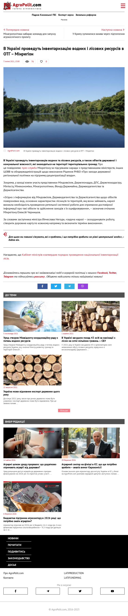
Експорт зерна (66, 14)
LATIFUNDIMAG (72, 577)
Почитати (14, 545)
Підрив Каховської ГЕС (44, 14)
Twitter (112, 272)
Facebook (102, 272)
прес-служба (29, 168)
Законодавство (19, 558)
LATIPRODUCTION (74, 573)
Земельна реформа (86, 14)
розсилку (39, 276)
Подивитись (16, 551)
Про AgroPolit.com (13, 573)
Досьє (12, 565)
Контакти (8, 577)
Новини (13, 538)
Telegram (8, 276)
